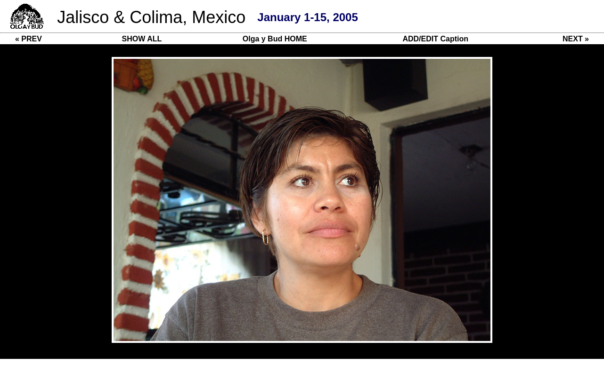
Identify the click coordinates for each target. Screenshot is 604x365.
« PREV (28, 39)
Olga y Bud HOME (275, 39)
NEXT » (576, 39)
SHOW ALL (142, 39)
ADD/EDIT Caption (435, 39)
